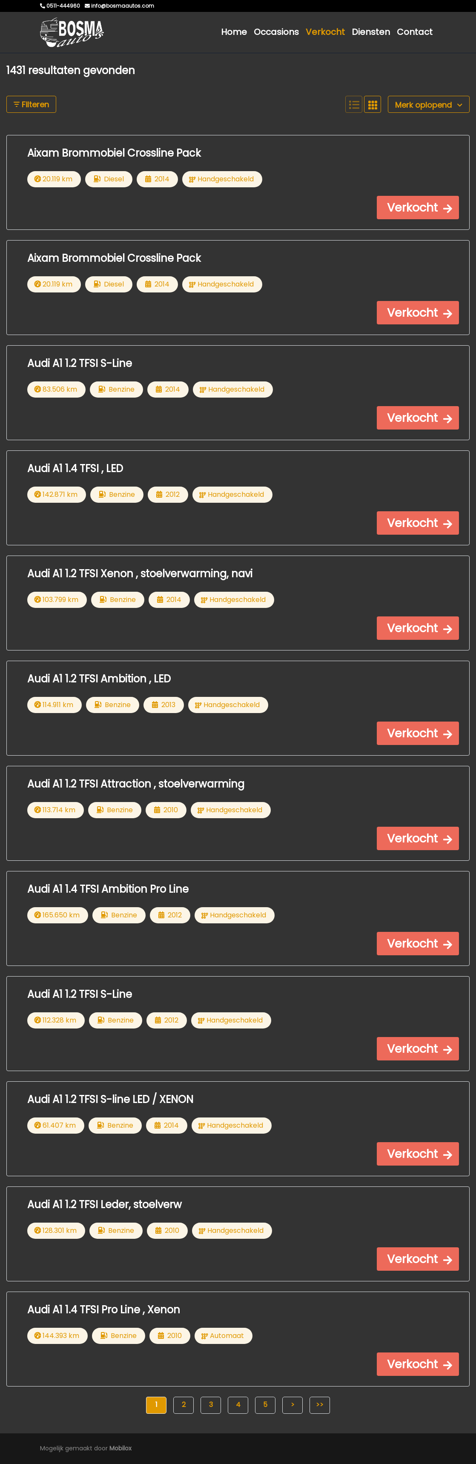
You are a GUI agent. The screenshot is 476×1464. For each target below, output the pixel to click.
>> (320, 1405)
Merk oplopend (428, 105)
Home (234, 32)
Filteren (31, 104)
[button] (418, 207)
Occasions (276, 32)
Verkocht (325, 32)
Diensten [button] (371, 32)
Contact (415, 32)
